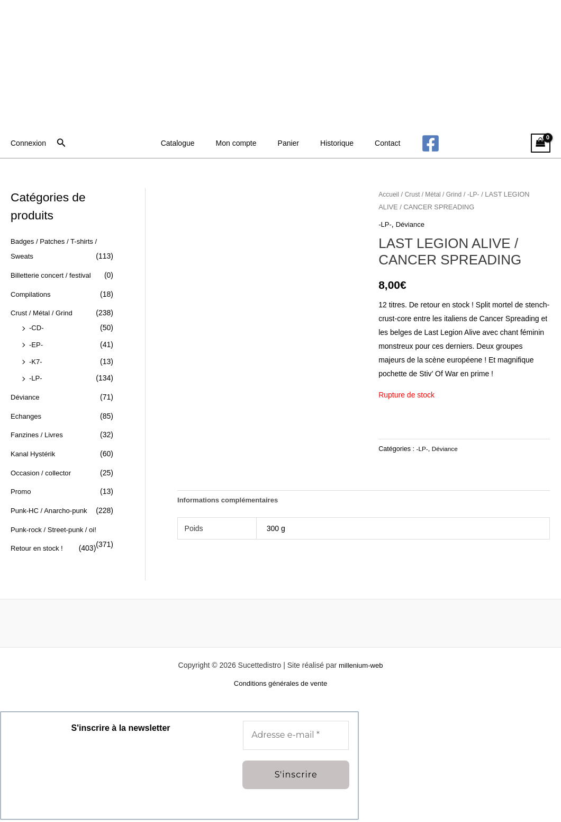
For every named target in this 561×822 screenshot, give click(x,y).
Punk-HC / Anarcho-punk (52, 509)
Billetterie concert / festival (54, 275)
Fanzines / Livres (39, 434)
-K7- (36, 361)
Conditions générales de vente (280, 686)
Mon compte (242, 143)
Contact (374, 143)
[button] (61, 143)
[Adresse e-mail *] (296, 737)
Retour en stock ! (39, 547)
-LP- (36, 377)
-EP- (36, 344)
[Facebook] (414, 143)
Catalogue (190, 143)
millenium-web (360, 666)
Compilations (32, 293)
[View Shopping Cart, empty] (540, 143)
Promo (21, 490)
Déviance (26, 396)
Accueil (389, 194)
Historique (330, 143)
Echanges (27, 415)
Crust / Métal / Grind (44, 312)
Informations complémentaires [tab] (231, 501)
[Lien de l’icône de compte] (28, 143)
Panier (288, 143)
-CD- (37, 327)
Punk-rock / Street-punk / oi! (57, 528)
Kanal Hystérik (34, 452)
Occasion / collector (43, 471)
